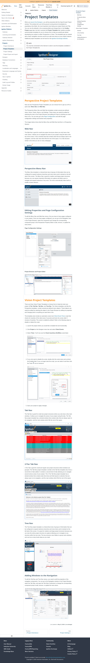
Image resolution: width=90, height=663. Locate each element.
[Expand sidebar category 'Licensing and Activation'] (21, 35)
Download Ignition (66, 6)
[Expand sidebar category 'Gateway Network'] (21, 37)
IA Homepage (71, 644)
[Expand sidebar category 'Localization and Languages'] (21, 68)
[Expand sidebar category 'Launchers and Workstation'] (21, 23)
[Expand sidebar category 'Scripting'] (21, 79)
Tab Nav (79, 30)
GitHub (70, 649)
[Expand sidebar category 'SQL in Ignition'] (21, 77)
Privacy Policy (72, 651)
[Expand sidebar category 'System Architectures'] (21, 15)
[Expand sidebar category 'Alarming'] (21, 65)
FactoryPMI (28, 646)
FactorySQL (28, 644)
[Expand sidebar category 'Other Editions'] (21, 21)
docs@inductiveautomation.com (55, 657)
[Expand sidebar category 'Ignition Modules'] (21, 26)
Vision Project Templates (82, 28)
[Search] (83, 6)
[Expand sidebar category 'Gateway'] (21, 32)
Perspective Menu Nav (81, 18)
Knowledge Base (9, 651)
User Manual (7, 644)
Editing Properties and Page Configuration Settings (81, 24)
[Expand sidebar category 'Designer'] (21, 57)
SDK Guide (20, 6)
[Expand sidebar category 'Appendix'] (21, 88)
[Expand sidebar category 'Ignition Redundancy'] (21, 40)
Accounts (27, 6)
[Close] (88, 1)
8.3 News (33, 6)
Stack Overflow (50, 644)
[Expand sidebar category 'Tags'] (21, 63)
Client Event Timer (59, 316)
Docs (15, 6)
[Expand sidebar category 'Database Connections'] (21, 60)
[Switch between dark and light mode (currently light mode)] (74, 6)
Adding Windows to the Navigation (81, 38)
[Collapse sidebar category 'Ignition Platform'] (21, 29)
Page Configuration (50, 116)
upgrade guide (56, 1)
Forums (48, 646)
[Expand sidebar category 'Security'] (21, 74)
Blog (68, 646)
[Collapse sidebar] (11, 635)
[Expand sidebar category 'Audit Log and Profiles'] (21, 82)
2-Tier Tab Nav (80, 32)
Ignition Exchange (51, 649)
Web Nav (79, 15)
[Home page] (26, 10)
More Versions (29, 651)
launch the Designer (37, 22)
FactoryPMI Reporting (31, 649)
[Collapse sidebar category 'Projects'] (21, 43)
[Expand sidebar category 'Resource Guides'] (21, 91)
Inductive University (10, 646)
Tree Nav (79, 35)
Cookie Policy (72, 654)
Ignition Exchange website (60, 38)
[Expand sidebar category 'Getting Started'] (21, 12)
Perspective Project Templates (80, 11)
